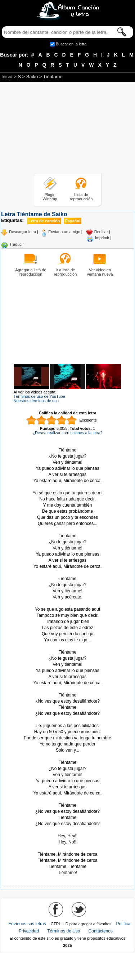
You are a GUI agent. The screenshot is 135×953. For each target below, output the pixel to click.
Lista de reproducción (81, 196)
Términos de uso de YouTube (39, 396)
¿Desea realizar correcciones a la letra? (67, 433)
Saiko (32, 76)
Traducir (16, 244)
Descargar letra (22, 232)
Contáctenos (101, 931)
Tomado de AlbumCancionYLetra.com (67, 848)
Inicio (6, 76)
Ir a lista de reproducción (65, 272)
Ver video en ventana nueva (100, 272)
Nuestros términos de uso (36, 400)
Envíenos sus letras (27, 923)
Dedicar (101, 232)
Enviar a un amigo (64, 232)
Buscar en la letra (71, 44)
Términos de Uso (63, 931)
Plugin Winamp (49, 196)
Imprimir (102, 238)
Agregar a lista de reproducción (30, 272)
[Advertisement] (67, 128)
